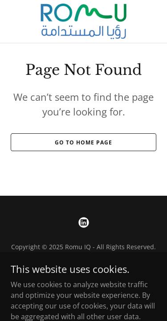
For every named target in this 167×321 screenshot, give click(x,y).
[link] (83, 21)
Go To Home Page (83, 142)
